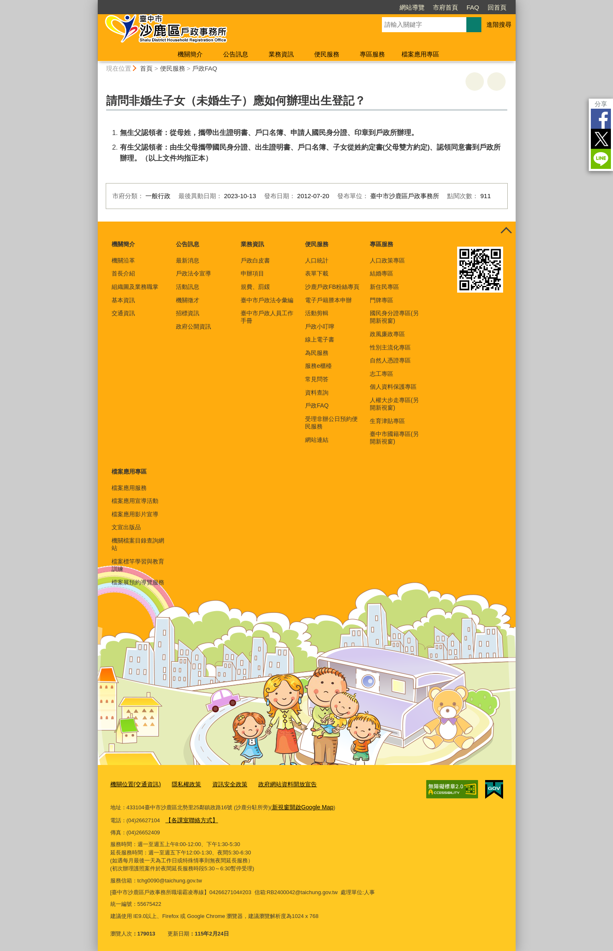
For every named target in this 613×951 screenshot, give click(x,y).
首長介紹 (123, 273)
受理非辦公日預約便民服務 (331, 423)
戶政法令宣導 (193, 273)
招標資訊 (187, 313)
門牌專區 (381, 300)
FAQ (472, 7)
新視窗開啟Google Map (300, 806)
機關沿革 (123, 260)
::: (94, 3)
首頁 (146, 68)
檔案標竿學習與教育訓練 (138, 565)
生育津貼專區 (387, 421)
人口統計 (316, 260)
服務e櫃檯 (318, 365)
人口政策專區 (387, 260)
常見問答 (316, 379)
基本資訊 (123, 300)
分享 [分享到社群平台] (601, 104)
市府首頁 (445, 7)
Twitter (601, 139)
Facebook (601, 119)
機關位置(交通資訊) (134, 784)
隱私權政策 (182, 784)
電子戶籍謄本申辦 (328, 300)
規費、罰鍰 (255, 286)
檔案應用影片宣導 (135, 514)
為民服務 (316, 352)
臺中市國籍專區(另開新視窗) (394, 438)
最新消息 (187, 260)
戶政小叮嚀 (319, 326)
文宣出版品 (126, 527)
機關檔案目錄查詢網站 (138, 544)
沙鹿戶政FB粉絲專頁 (332, 286)
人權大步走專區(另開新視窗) (394, 404)
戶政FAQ (204, 68)
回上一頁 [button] (496, 81)
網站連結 (316, 439)
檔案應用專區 (420, 54)
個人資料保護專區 (393, 386)
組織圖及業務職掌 (135, 286)
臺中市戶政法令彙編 (267, 300)
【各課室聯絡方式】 (189, 818)
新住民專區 (384, 286)
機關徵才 (187, 300)
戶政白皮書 (255, 260)
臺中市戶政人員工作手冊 (267, 317)
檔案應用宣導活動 (135, 500)
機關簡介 (190, 54)
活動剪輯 (316, 313)
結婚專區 (381, 273)
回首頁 (497, 7)
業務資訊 (281, 54)
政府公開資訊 (193, 326)
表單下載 (316, 273)
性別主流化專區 (390, 347)
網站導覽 (412, 7)
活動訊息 (187, 286)
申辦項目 (252, 273)
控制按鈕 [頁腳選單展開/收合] (506, 231)
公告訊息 (235, 54)
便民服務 (326, 54)
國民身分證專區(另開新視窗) (394, 317)
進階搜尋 (498, 24)
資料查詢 (316, 392)
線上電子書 (319, 339)
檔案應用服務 (129, 487)
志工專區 (381, 373)
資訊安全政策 (222, 784)
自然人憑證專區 (390, 360)
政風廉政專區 (387, 334)
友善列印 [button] (474, 81)
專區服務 (372, 54)
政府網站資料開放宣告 (277, 784)
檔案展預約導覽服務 (138, 582)
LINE (601, 159)
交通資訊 (123, 313)
